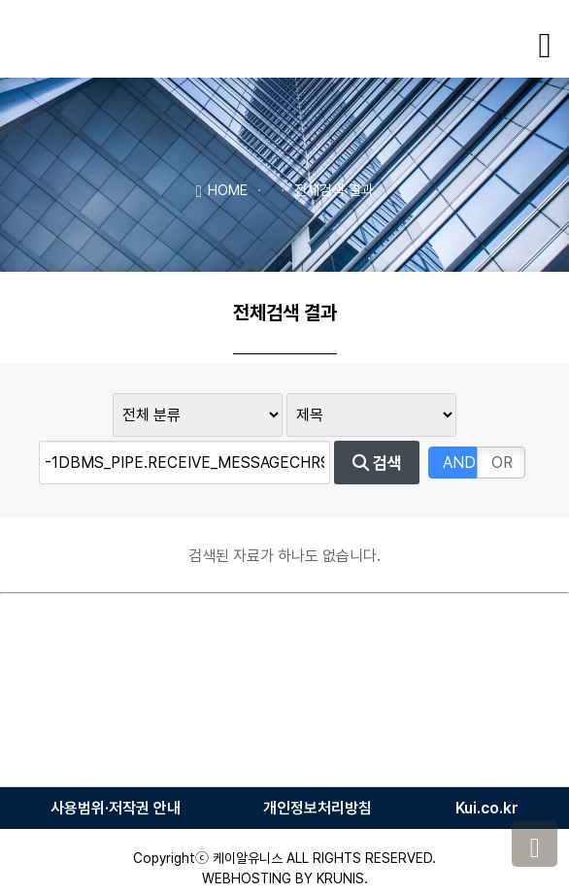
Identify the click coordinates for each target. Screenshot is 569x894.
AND (459, 462)
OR (502, 462)
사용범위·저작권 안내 (115, 808)
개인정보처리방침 (317, 808)
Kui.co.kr (487, 808)
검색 (377, 463)
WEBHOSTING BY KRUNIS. (285, 878)
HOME (221, 189)
